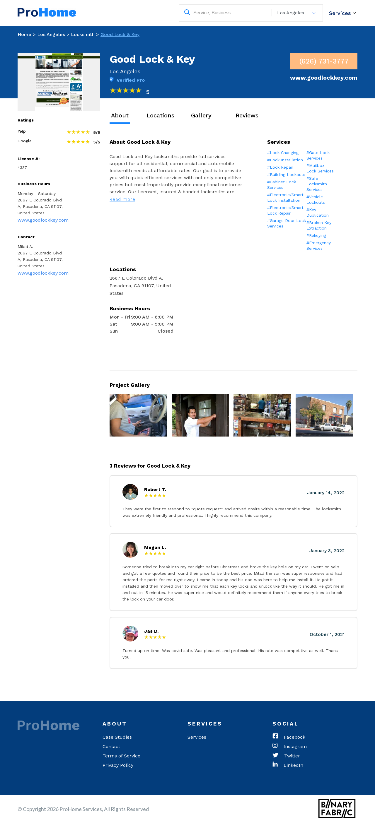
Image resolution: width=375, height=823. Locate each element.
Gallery (201, 115)
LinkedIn (287, 765)
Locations (160, 115)
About (120, 115)
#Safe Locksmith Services (316, 184)
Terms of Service (121, 756)
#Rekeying (316, 235)
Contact (111, 746)
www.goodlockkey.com (43, 220)
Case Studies (117, 737)
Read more (122, 199)
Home (24, 34)
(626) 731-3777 (324, 61)
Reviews (247, 115)
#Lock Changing (283, 152)
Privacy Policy (118, 765)
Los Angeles (51, 34)
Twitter (286, 756)
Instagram (289, 746)
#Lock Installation (285, 160)
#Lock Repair (280, 167)
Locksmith (83, 34)
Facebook (288, 737)
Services (340, 13)
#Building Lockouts (286, 174)
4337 (22, 167)
